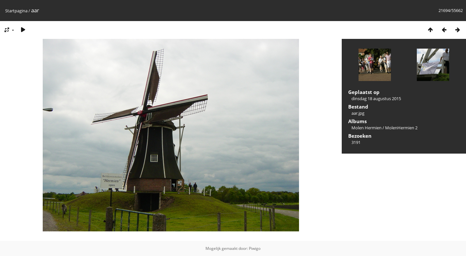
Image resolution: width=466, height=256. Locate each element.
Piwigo (255, 248)
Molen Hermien (366, 128)
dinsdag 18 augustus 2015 (376, 98)
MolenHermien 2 (401, 128)
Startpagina (16, 11)
